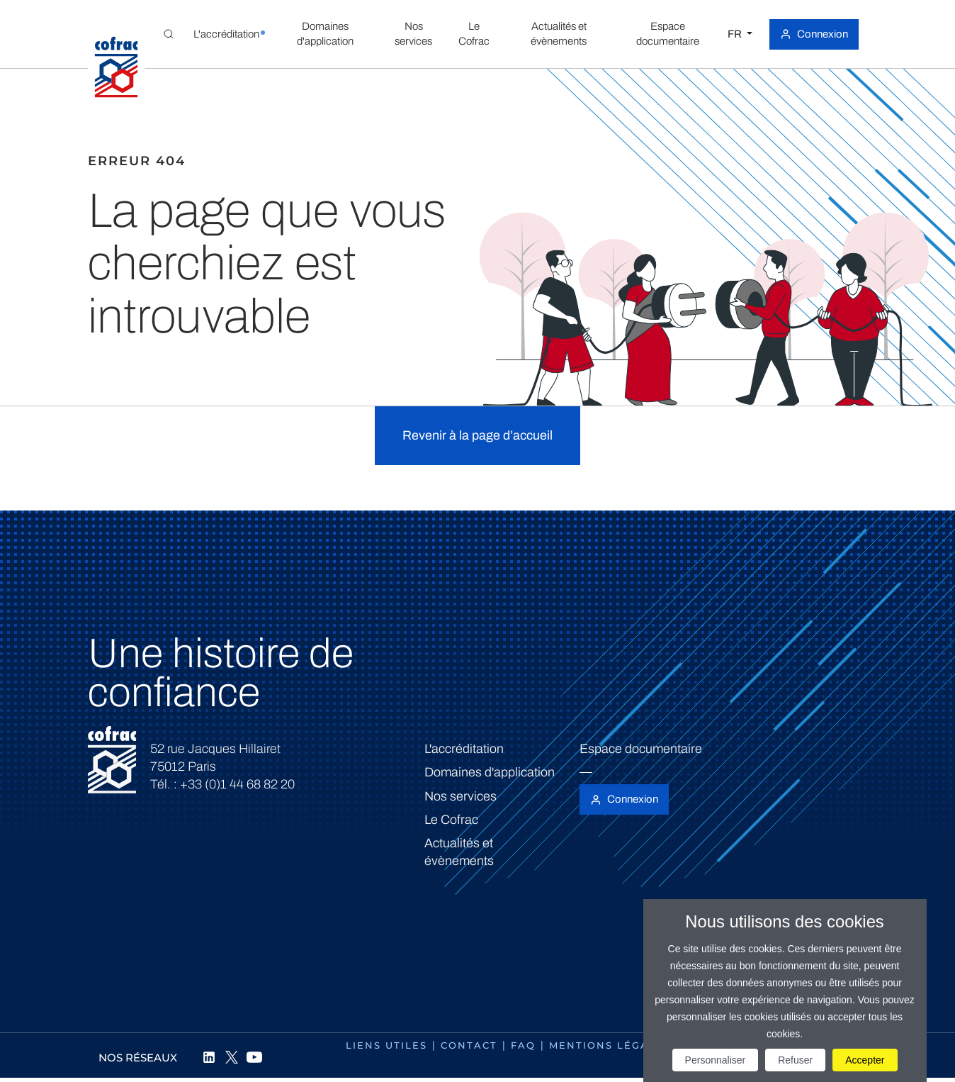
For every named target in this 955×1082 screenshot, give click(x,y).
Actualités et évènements (459, 852)
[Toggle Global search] (168, 34)
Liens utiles (386, 1045)
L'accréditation (464, 749)
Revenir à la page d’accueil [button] (477, 435)
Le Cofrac (451, 820)
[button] (226, 34)
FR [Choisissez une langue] (736, 34)
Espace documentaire (641, 749)
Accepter (864, 1060)
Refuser (795, 1060)
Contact (469, 1045)
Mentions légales (610, 1045)
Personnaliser (715, 1060)
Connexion (822, 34)
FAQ (523, 1045)
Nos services (460, 796)
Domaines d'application (489, 772)
